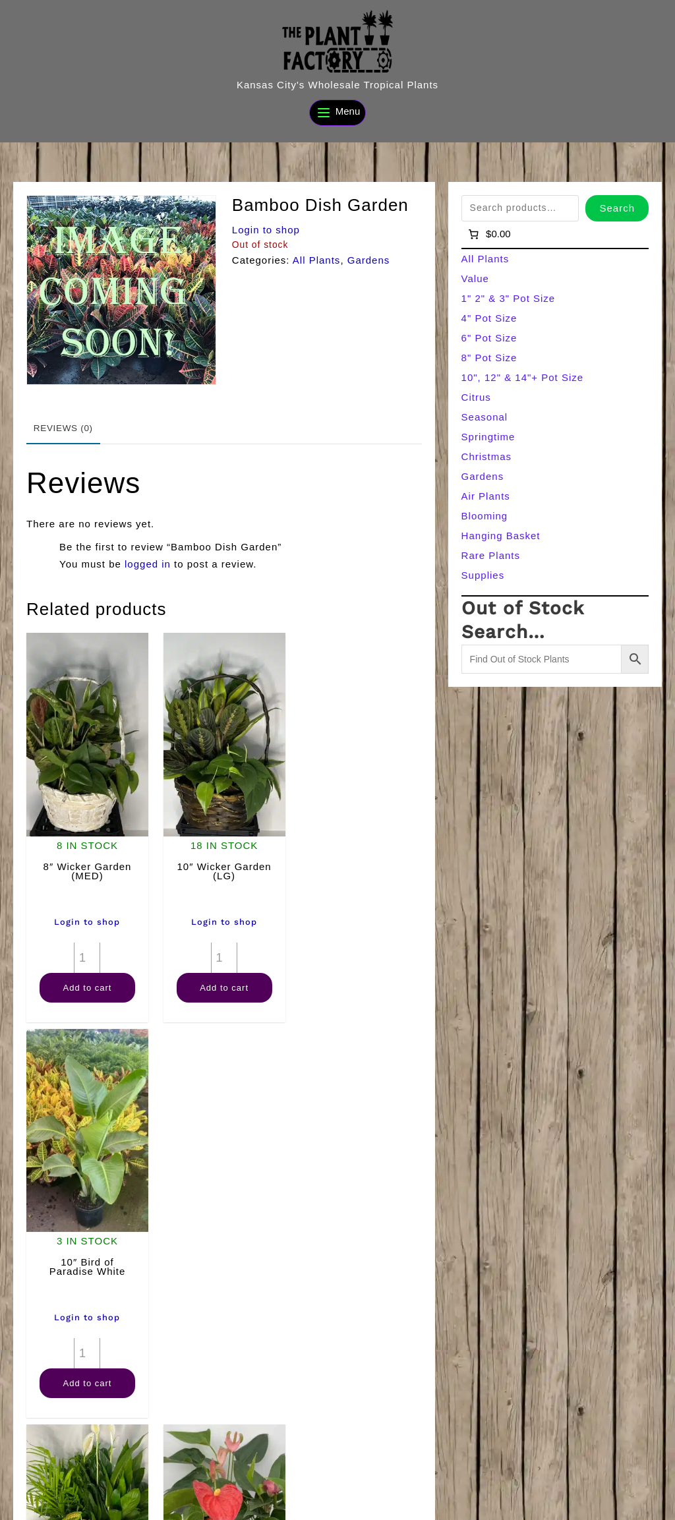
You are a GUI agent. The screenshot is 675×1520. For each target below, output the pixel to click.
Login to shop (266, 229)
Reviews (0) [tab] (63, 428)
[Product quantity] (87, 957)
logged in (148, 564)
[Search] (246, 1505)
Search (617, 208)
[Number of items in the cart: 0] (488, 234)
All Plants (317, 260)
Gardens (368, 260)
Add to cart (87, 987)
